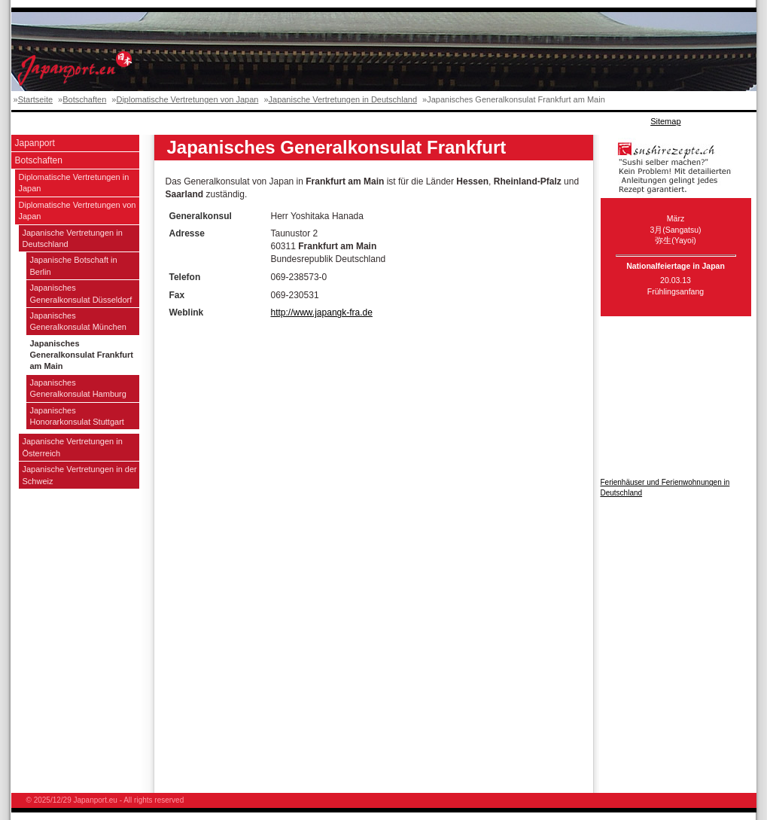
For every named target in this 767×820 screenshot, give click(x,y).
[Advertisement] (285, 121)
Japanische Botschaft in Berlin (73, 265)
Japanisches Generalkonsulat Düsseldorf (81, 293)
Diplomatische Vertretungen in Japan (74, 182)
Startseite (35, 99)
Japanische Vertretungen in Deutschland (343, 99)
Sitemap (665, 121)
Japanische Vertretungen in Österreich (73, 447)
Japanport (35, 143)
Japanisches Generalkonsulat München (78, 321)
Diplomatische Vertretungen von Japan (187, 99)
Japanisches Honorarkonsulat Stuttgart (77, 416)
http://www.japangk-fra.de (322, 312)
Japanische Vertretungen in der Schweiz (80, 475)
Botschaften (84, 99)
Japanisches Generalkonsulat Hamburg (78, 388)
